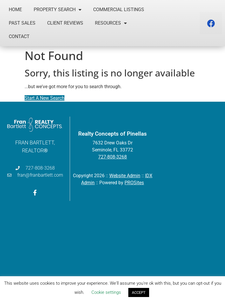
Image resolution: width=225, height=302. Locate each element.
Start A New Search (44, 98)
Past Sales (22, 23)
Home (15, 9)
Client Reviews (65, 23)
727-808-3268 (112, 157)
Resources (111, 23)
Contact (19, 36)
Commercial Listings (118, 9)
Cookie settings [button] (106, 292)
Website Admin (124, 175)
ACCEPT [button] (139, 292)
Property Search (57, 9)
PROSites (134, 182)
